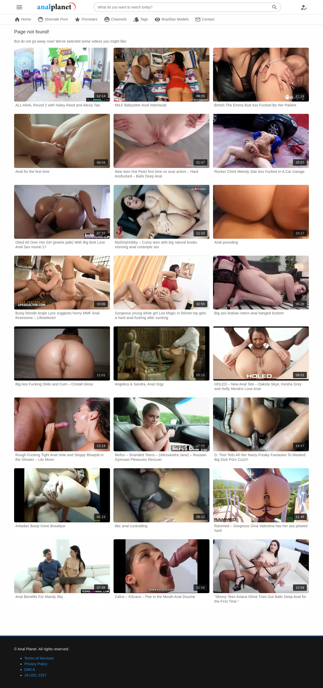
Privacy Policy (35, 664)
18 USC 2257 (35, 675)
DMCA (29, 669)
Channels (115, 19)
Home (22, 19)
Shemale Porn (52, 19)
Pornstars (85, 19)
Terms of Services (39, 658)
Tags (140, 19)
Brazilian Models (171, 19)
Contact (205, 19)
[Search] (274, 7)
